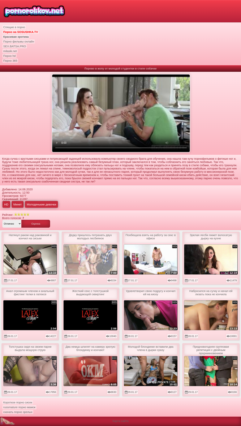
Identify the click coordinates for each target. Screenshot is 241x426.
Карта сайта (121, 421)
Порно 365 (10, 60)
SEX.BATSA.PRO (14, 46)
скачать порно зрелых (17, 412)
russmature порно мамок (19, 407)
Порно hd (9, 55)
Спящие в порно (14, 27)
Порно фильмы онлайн (18, 41)
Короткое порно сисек (17, 402)
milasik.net (10, 51)
